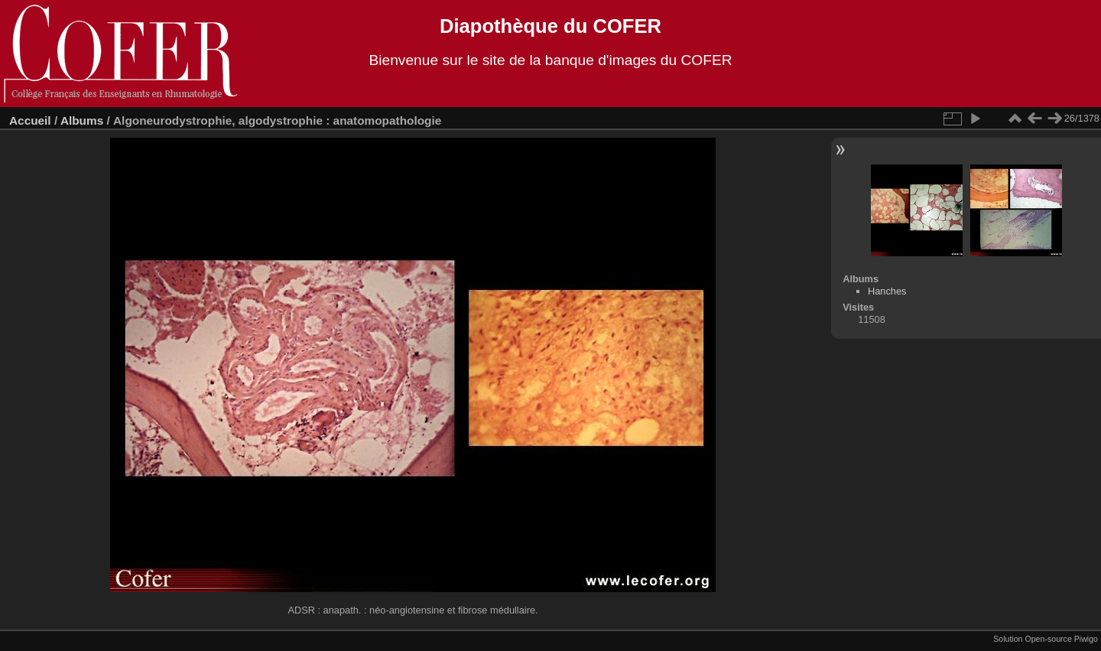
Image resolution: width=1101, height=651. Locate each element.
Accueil (30, 120)
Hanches (887, 291)
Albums (81, 120)
